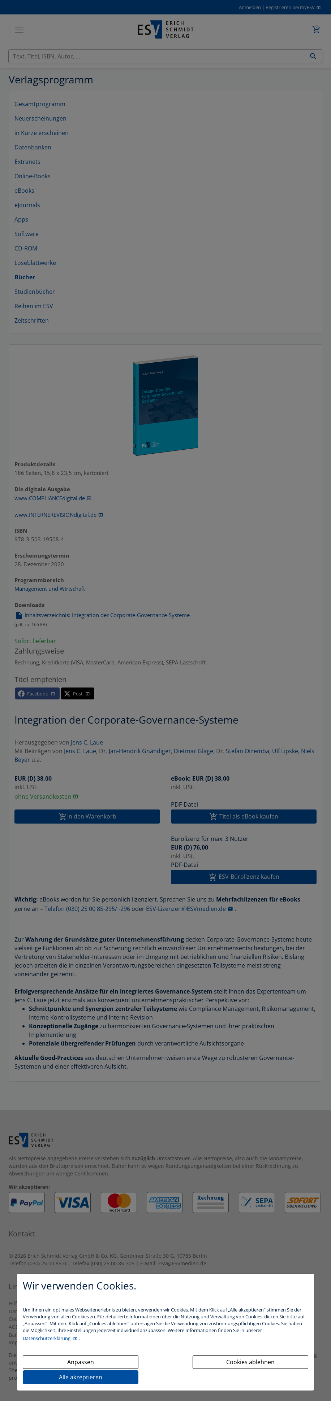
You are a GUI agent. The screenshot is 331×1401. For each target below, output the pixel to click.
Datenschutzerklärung (47, 1338)
